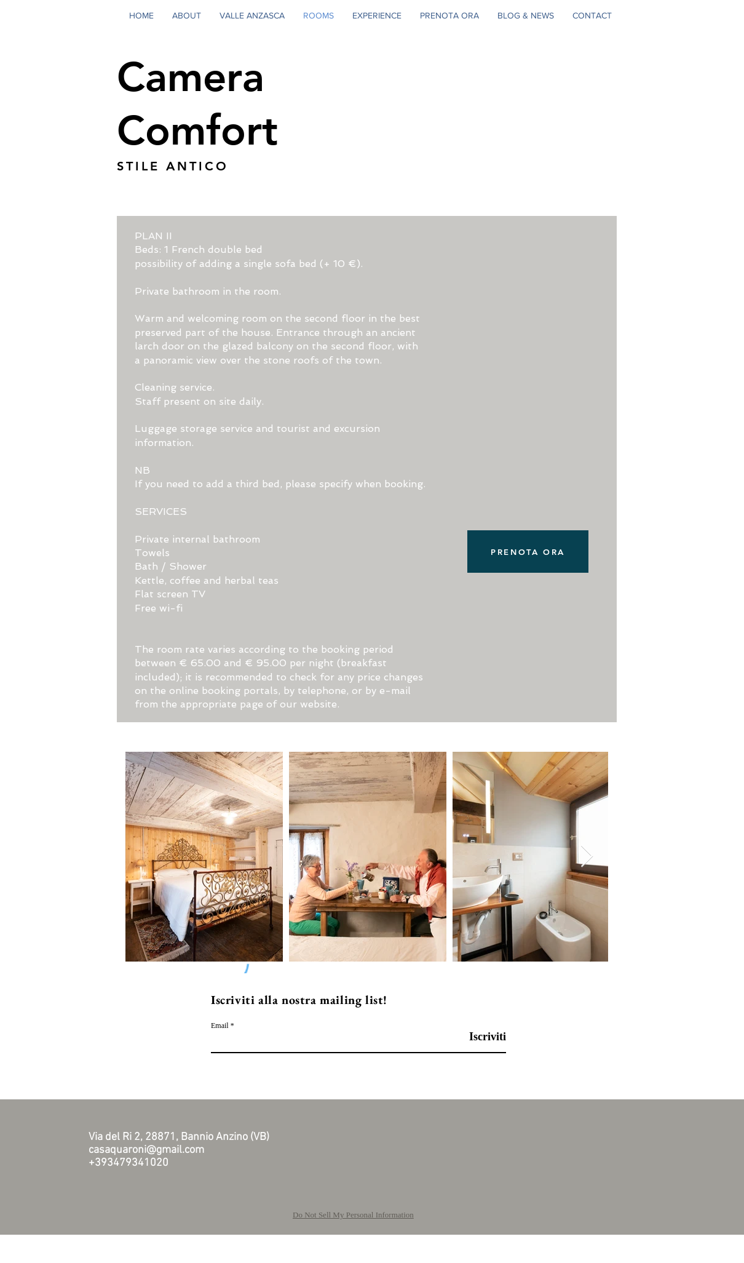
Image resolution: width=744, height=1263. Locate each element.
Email (220, 1025)
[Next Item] (587, 857)
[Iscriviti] (475, 1036)
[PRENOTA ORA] (527, 551)
